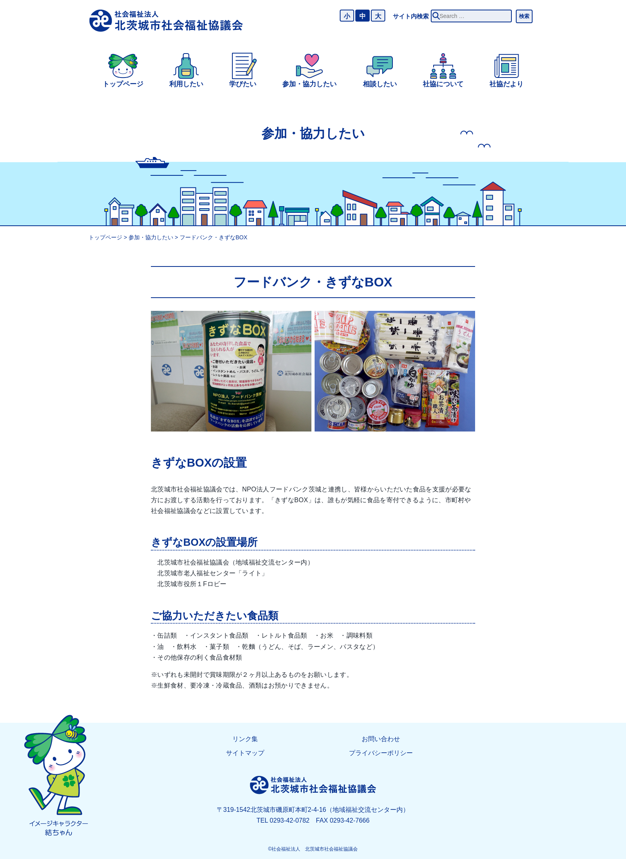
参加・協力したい (309, 84)
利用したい (186, 84)
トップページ (123, 84)
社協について (443, 84)
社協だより (506, 84)
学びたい (242, 84)
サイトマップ (245, 753)
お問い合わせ (381, 739)
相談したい (380, 84)
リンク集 (245, 739)
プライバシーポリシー (381, 753)
